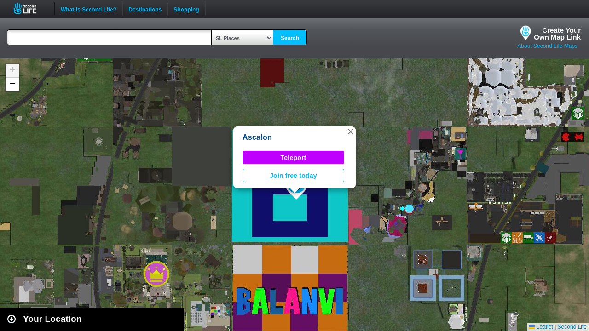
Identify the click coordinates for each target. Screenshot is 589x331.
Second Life (30, 8)
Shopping (186, 8)
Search (290, 38)
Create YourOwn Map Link (557, 33)
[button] (350, 131)
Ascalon (257, 137)
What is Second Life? (88, 8)
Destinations (145, 8)
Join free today (293, 175)
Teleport (293, 157)
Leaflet (541, 327)
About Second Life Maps (547, 46)
